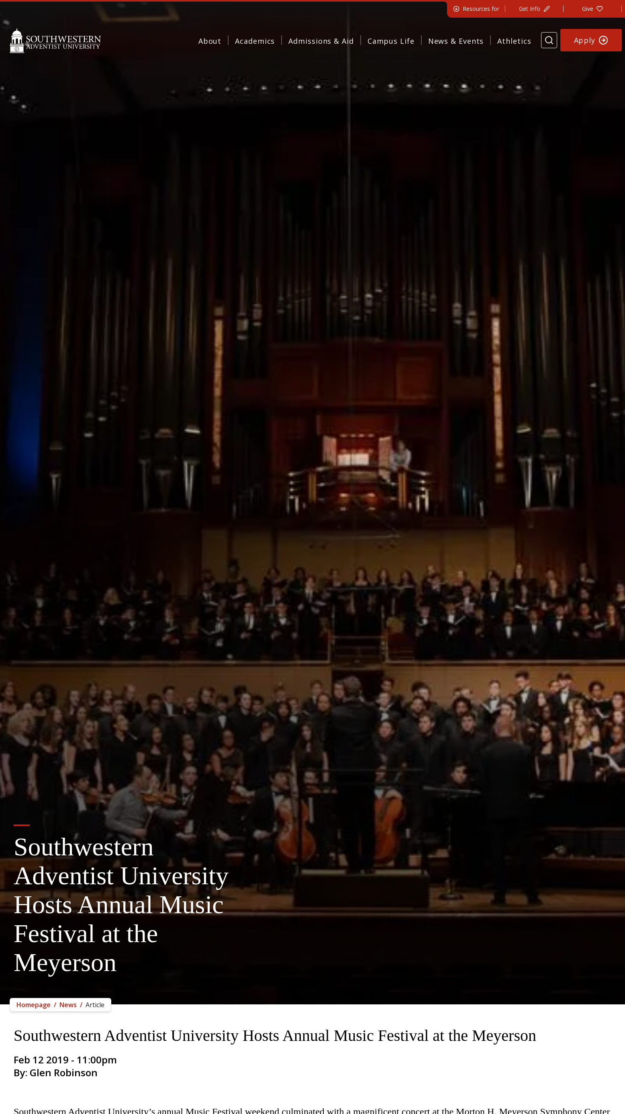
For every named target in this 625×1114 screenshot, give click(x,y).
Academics (255, 41)
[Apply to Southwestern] (591, 40)
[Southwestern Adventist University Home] (55, 40)
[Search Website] (549, 40)
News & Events (456, 41)
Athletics (514, 41)
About (210, 41)
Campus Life (391, 41)
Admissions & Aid (320, 41)
